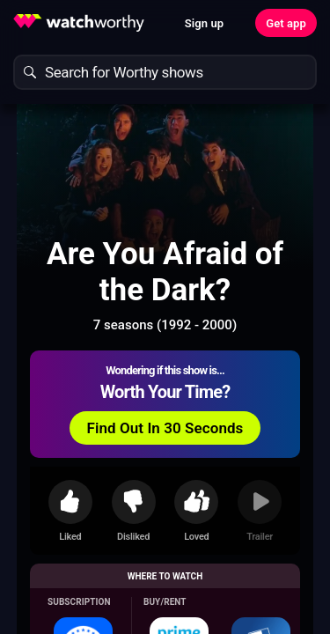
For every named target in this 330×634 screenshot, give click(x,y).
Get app (286, 23)
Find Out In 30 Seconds (165, 428)
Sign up (204, 23)
